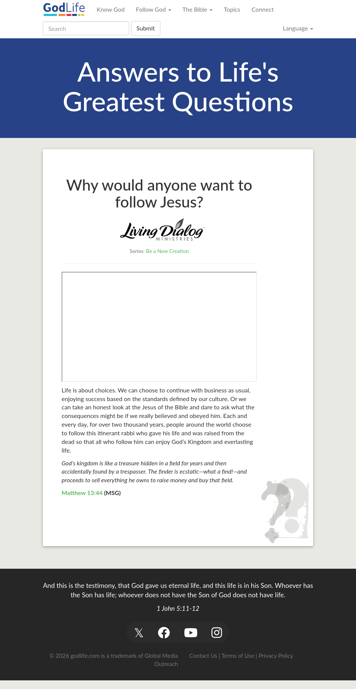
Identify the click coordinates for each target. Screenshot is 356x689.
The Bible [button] (198, 9)
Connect (263, 9)
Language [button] (298, 28)
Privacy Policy (275, 655)
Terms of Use (238, 655)
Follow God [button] (153, 9)
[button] (139, 632)
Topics (232, 9)
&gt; (159, 327)
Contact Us (203, 655)
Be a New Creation (167, 251)
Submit (145, 28)
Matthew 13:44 (82, 492)
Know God (110, 9)
